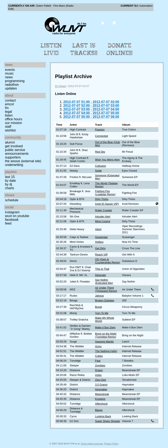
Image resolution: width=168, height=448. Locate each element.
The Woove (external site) (23, 161)
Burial (98, 306)
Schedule (11, 200)
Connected (101, 135)
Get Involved (14, 146)
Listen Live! (51, 49)
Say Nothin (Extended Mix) (104, 281)
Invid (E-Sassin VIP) (107, 203)
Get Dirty (100, 248)
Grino (98, 346)
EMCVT (9, 104)
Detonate (100, 275)
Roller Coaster (103, 210)
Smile (98, 170)
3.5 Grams (101, 384)
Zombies (100, 365)
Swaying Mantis (104, 341)
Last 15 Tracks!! (84, 49)
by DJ (8, 184)
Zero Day (100, 379)
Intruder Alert (102, 216)
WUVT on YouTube (17, 216)
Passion (100, 129)
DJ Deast (60, 86)
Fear (98, 360)
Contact (10, 100)
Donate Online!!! (120, 49)
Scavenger (101, 237)
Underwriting (14, 165)
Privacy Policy (111, 443)
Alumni (10, 142)
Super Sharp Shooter (107, 421)
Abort (98, 229)
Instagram (12, 212)
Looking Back (103, 416)
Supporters (13, 157)
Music (9, 73)
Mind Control (102, 221)
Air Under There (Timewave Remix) (106, 289)
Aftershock (101, 403)
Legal (8, 111)
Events (10, 69)
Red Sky (100, 151)
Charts (9, 188)
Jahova (99, 295)
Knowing (100, 398)
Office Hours (13, 119)
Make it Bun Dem (105, 327)
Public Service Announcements (17, 151)
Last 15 (10, 177)
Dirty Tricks (101, 199)
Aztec (98, 375)
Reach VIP (101, 254)
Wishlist (10, 130)
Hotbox (99, 241)
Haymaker (101, 389)
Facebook (11, 219)
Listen (9, 115)
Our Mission (13, 123)
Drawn (99, 370)
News (9, 77)
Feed (8, 223)
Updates (11, 88)
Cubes (99, 355)
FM (7, 108)
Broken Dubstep (104, 300)
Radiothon (12, 84)
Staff (8, 126)
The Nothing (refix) (106, 351)
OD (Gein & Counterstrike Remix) (107, 261)
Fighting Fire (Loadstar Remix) (105, 193)
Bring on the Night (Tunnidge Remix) (105, 335)
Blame (99, 410)
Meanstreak (102, 394)
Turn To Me (101, 313)
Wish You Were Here (107, 159)
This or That (102, 268)
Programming (15, 81)
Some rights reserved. (92, 443)
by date (10, 180)
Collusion (100, 165)
